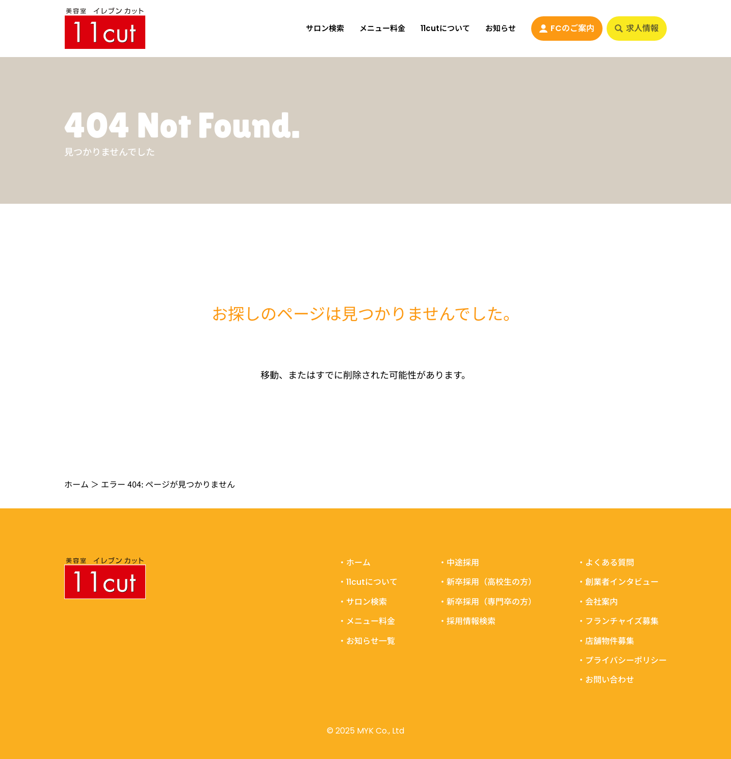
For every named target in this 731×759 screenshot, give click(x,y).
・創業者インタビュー (618, 582)
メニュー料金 (382, 28)
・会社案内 (597, 601)
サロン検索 (325, 28)
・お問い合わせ (605, 680)
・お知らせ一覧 (366, 640)
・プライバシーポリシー (622, 660)
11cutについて (445, 28)
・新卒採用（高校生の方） (487, 582)
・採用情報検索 (466, 621)
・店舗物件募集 (605, 640)
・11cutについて (368, 582)
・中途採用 (458, 562)
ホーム (76, 484)
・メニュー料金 (366, 621)
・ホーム (354, 562)
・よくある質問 (605, 562)
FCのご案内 (566, 28)
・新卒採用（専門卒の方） (487, 601)
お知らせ (500, 28)
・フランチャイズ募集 (618, 621)
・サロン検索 (362, 601)
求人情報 (637, 28)
